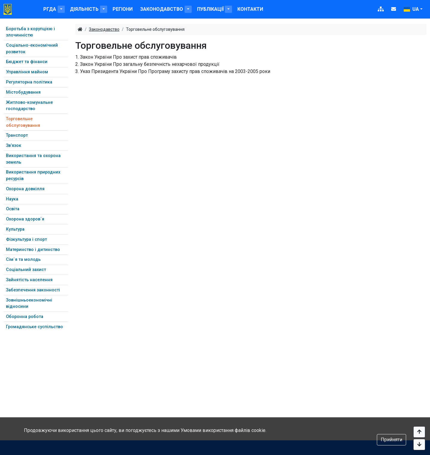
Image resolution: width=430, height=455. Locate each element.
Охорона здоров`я (25, 219)
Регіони (123, 9)
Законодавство (161, 9)
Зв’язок (13, 145)
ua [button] (411, 9)
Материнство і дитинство (33, 249)
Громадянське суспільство (34, 326)
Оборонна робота (24, 316)
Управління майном (27, 71)
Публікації (210, 9)
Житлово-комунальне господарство (29, 106)
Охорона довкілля (25, 188)
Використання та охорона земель (33, 159)
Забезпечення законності (33, 290)
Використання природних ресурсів (33, 175)
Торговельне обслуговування (23, 122)
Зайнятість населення (29, 279)
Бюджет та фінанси (26, 61)
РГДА (49, 9)
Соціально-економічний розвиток (32, 48)
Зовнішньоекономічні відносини (29, 303)
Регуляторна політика (29, 82)
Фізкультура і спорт (26, 239)
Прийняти (391, 439)
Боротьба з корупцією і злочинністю (30, 32)
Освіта (12, 208)
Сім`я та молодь (23, 259)
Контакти (250, 9)
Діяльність (84, 9)
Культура (15, 229)
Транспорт (17, 135)
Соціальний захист (26, 269)
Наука (12, 199)
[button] (61, 9)
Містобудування (23, 92)
